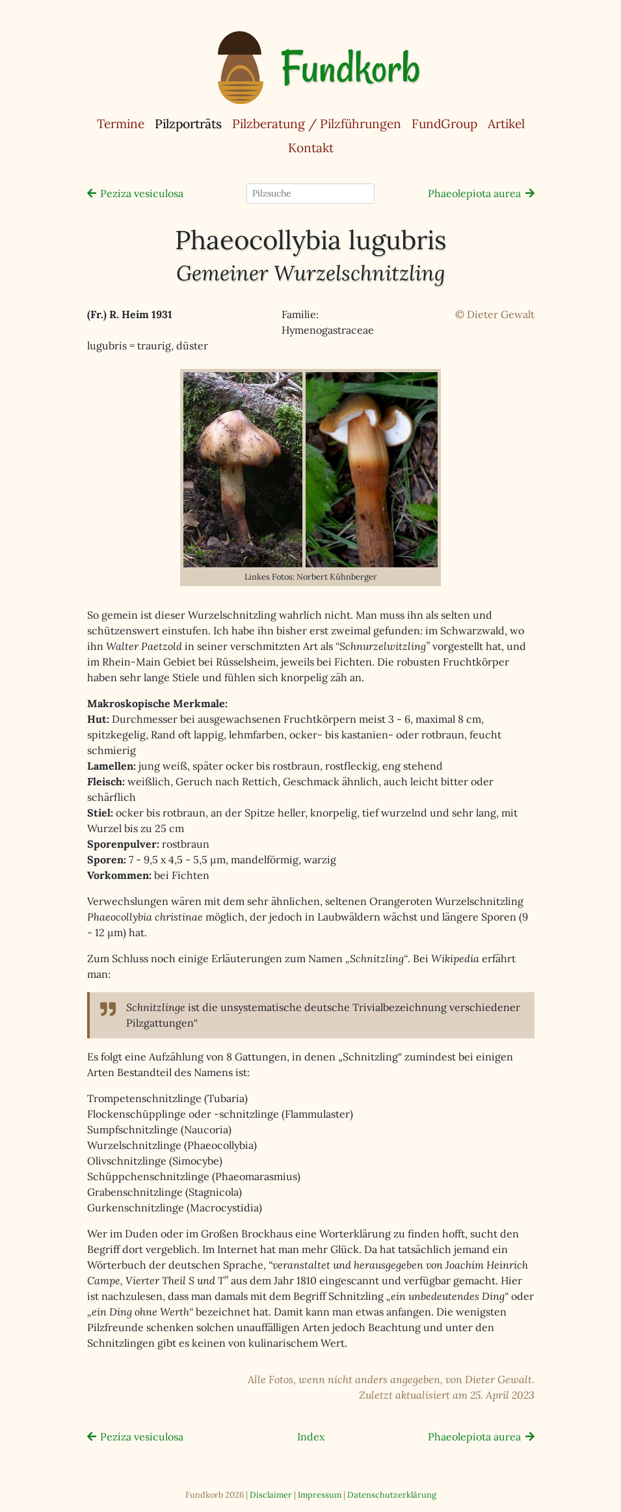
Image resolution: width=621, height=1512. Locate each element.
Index (310, 1436)
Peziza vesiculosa (141, 193)
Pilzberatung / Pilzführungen (316, 123)
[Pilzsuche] (310, 193)
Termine (120, 123)
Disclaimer (271, 1494)
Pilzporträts (191, 123)
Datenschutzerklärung (391, 1494)
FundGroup (444, 123)
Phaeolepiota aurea (474, 193)
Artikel (506, 123)
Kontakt (311, 147)
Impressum (319, 1494)
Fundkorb (350, 67)
